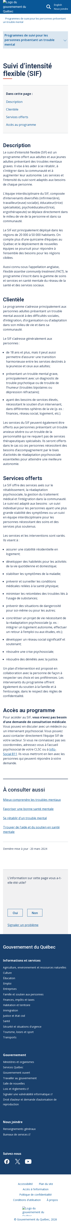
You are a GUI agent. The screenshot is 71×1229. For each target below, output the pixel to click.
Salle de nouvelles (14, 1083)
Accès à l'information (35, 1189)
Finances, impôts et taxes (18, 999)
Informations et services (22, 960)
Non (37, 913)
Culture (7, 973)
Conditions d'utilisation (27, 1200)
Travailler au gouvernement (20, 1078)
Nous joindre (61, 8)
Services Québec (13, 1067)
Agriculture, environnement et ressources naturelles (34, 967)
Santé (6, 1021)
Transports (9, 1037)
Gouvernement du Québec (29, 947)
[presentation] (36, 895)
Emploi (7, 983)
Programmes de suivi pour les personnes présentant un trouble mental (35, 40)
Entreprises (10, 989)
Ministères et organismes (18, 1062)
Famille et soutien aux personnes (23, 994)
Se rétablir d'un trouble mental (25, 818)
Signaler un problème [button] (23, 925)
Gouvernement (14, 1055)
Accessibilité (25, 1184)
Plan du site (46, 1184)
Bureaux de (16, 1134)
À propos (52, 1200)
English (58, 4)
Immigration (10, 1010)
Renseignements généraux (19, 1129)
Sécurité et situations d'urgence (22, 1026)
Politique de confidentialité (35, 1194)
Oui (18, 913)
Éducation (9, 978)
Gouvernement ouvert (16, 1072)
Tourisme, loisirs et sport (18, 1032)
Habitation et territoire (16, 1005)
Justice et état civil (14, 1016)
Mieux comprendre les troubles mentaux (32, 800)
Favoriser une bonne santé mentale (28, 809)
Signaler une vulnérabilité (27, 1094)
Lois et (16, 1089)
